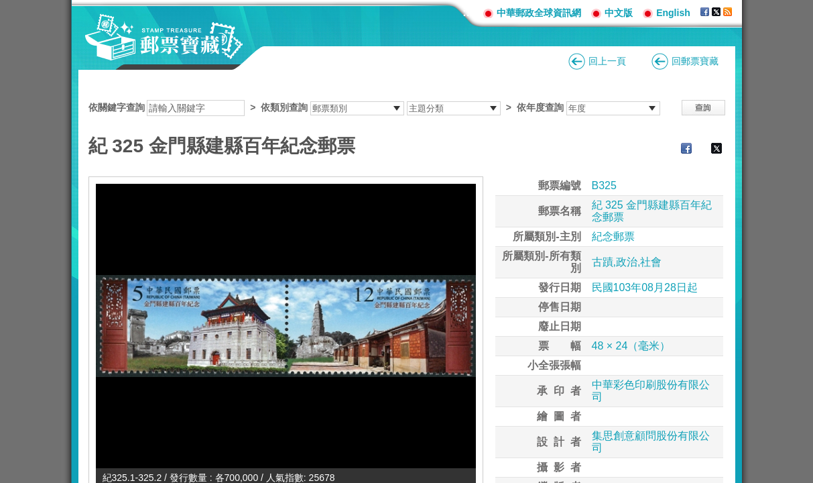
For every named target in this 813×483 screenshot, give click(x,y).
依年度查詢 (540, 107)
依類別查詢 (284, 107)
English (673, 12)
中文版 (619, 12)
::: (467, 12)
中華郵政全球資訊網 (539, 12)
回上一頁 (607, 61)
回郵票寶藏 (695, 61)
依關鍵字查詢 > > (374, 107)
